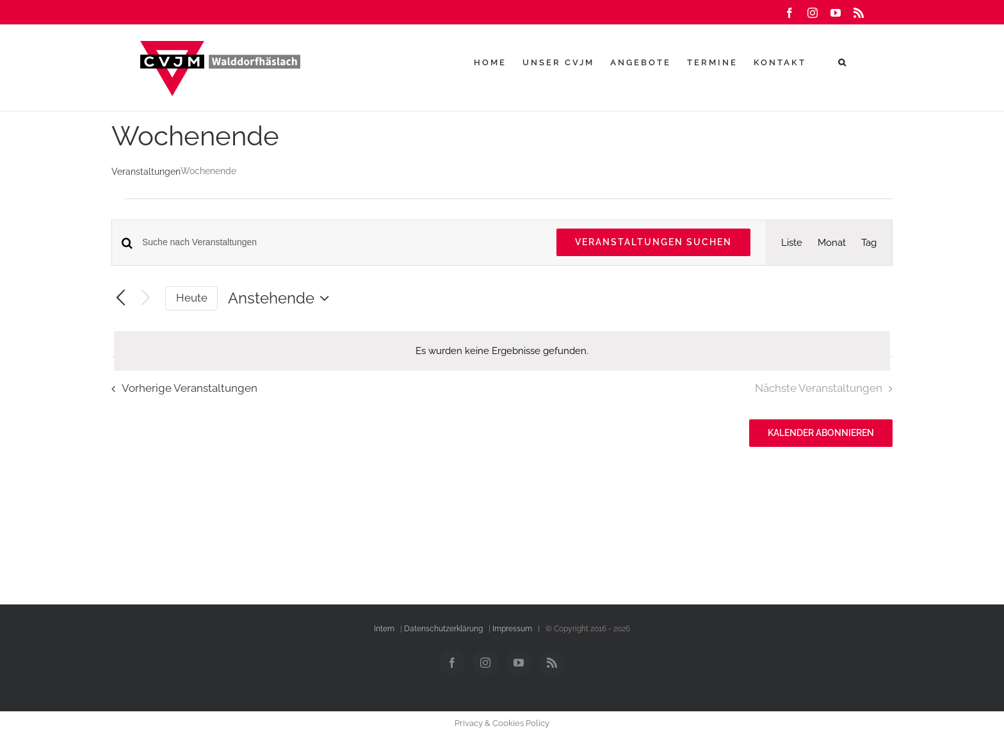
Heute (191, 297)
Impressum (512, 628)
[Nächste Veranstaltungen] (145, 298)
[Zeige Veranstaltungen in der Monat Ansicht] (832, 242)
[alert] (502, 351)
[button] (843, 62)
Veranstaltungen (146, 171)
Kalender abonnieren (821, 433)
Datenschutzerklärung (443, 628)
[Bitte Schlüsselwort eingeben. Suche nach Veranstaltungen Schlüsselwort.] (341, 242)
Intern (384, 628)
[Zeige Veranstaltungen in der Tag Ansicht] (869, 242)
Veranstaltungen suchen (653, 242)
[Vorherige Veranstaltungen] (120, 298)
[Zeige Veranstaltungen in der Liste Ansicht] (791, 242)
